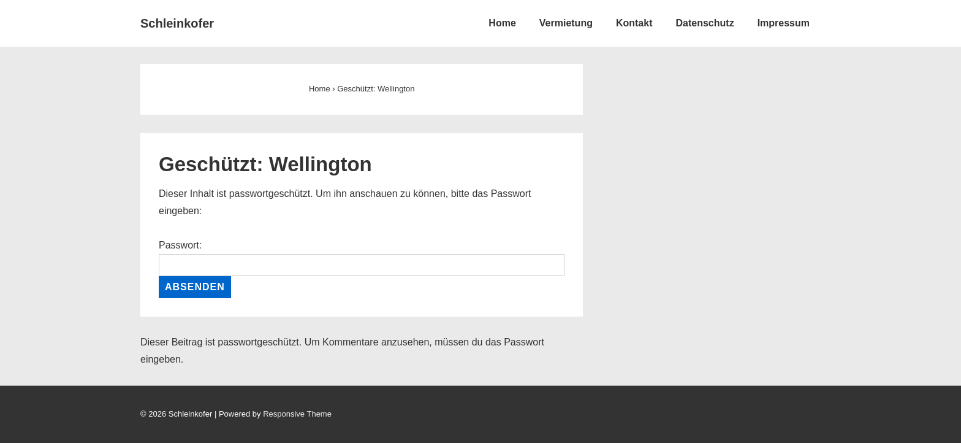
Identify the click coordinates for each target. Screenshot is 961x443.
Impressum (784, 23)
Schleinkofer (177, 23)
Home (501, 23)
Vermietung (566, 23)
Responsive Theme (297, 413)
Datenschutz (705, 23)
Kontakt (634, 23)
